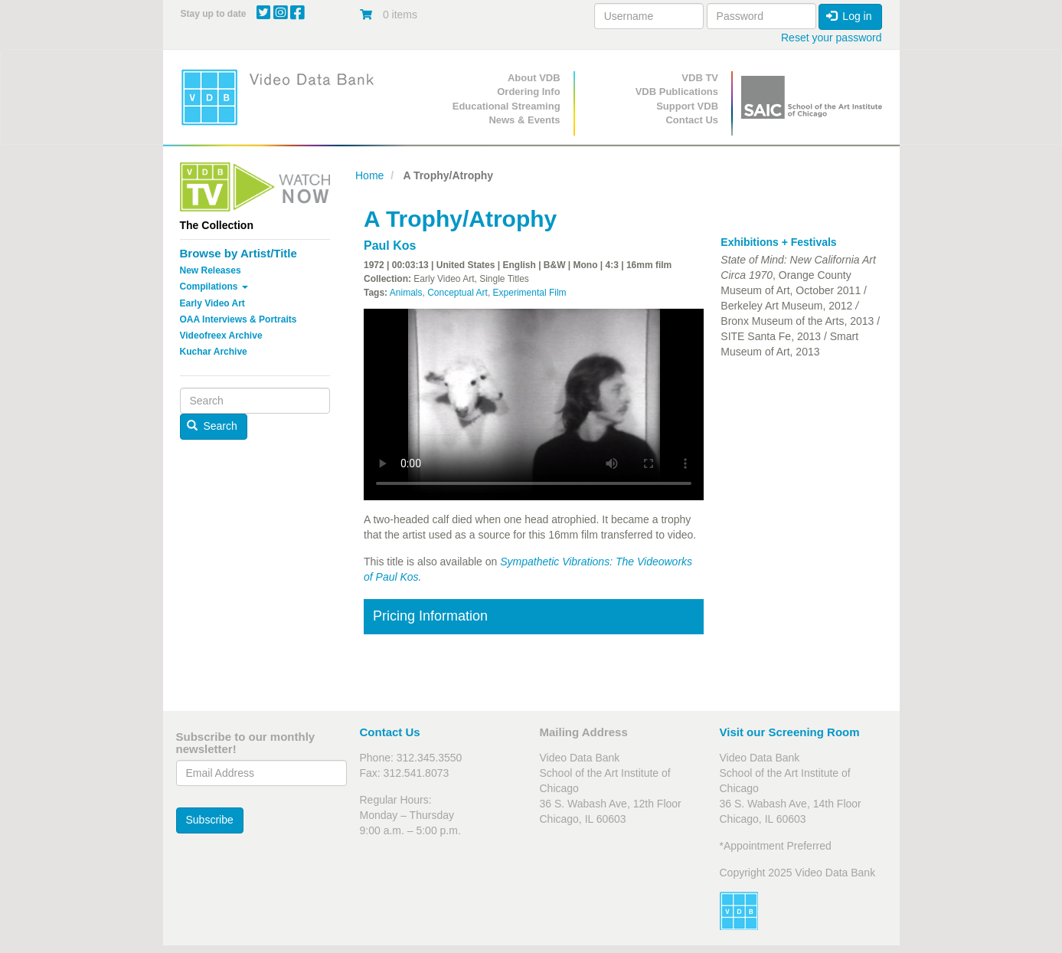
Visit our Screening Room (790, 731)
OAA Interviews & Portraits (238, 319)
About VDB (534, 78)
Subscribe (210, 820)
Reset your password (831, 37)
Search (212, 426)
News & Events (524, 120)
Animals (406, 292)
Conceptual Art (457, 292)
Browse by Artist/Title (238, 253)
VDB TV (699, 78)
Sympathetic (529, 561)
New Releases (210, 270)
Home (369, 175)
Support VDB (687, 106)
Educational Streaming (506, 106)
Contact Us (691, 120)
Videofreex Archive (221, 335)
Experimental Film (530, 292)
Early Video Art (212, 303)
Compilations (214, 286)
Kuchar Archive (213, 351)
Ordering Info (528, 91)
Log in (849, 16)
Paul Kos (390, 245)
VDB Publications (677, 91)
